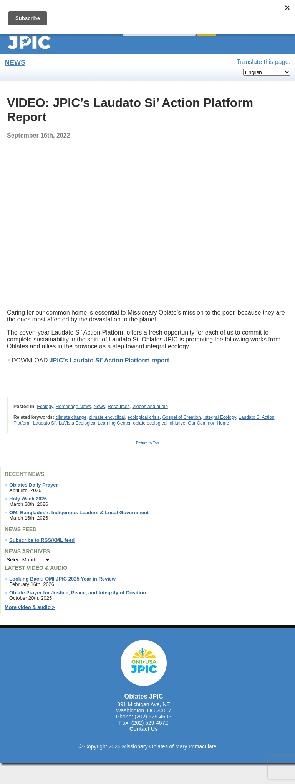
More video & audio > (30, 607)
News (15, 62)
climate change (70, 417)
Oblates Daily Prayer (33, 485)
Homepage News (73, 406)
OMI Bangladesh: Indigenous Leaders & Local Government (79, 512)
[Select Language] (266, 72)
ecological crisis (144, 417)
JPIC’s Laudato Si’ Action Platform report (109, 360)
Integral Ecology (219, 417)
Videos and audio (150, 406)
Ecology (45, 406)
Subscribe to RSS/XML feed (42, 540)
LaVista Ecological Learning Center (95, 423)
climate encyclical (107, 417)
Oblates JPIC (143, 696)
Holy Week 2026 (28, 499)
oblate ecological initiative (159, 423)
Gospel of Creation (181, 417)
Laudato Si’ (44, 423)
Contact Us (143, 729)
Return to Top (147, 443)
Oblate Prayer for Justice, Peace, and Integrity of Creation (77, 592)
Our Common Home (208, 423)
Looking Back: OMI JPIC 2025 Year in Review (62, 579)
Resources (118, 406)
